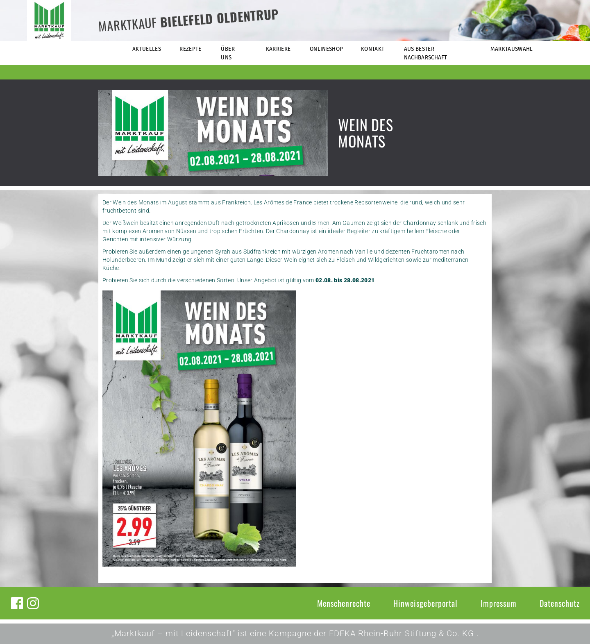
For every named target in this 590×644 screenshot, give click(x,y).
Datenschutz (560, 603)
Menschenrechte (343, 603)
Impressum (499, 603)
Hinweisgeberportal (425, 603)
